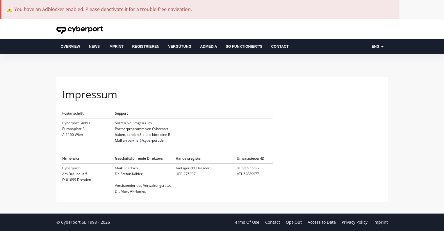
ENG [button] (378, 47)
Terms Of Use (247, 222)
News (94, 47)
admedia (208, 47)
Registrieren (146, 47)
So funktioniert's (244, 47)
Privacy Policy (355, 222)
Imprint (115, 47)
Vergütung (179, 47)
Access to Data (322, 222)
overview (70, 47)
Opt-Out (294, 222)
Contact (279, 47)
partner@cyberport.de (146, 140)
